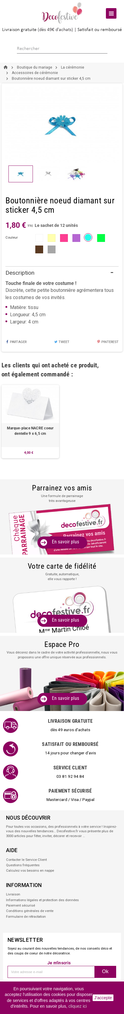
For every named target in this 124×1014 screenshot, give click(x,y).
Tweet (61, 342)
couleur (11, 237)
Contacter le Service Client (26, 860)
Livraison (13, 894)
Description (19, 272)
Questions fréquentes (23, 865)
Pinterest (108, 342)
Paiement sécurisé (20, 905)
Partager (15, 342)
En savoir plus (65, 542)
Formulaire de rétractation (26, 916)
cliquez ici (77, 1006)
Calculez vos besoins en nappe (30, 870)
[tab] (62, 273)
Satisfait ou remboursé (100, 29)
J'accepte (103, 997)
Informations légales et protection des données (42, 900)
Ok (105, 971)
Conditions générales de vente (29, 911)
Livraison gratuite (19, 29)
